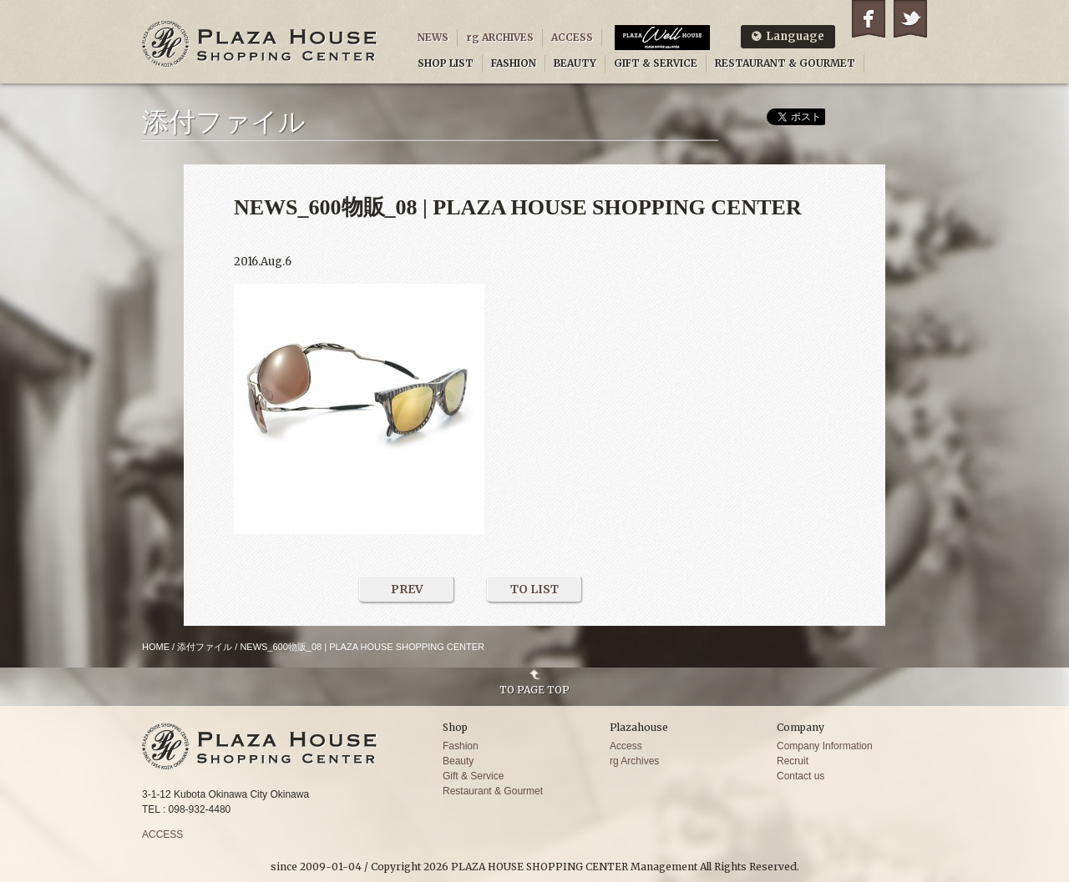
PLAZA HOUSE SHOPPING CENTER (259, 44)
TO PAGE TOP (534, 689)
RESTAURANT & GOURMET (785, 63)
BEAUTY (575, 63)
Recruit (792, 761)
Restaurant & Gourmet (493, 791)
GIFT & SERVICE (655, 63)
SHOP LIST (446, 63)
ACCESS (572, 37)
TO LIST (534, 589)
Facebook (868, 19)
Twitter (910, 19)
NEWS (433, 37)
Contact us (800, 776)
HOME (156, 647)
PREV (407, 589)
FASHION (513, 63)
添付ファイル (204, 647)
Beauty (458, 761)
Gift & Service (473, 776)
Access (626, 746)
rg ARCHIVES (500, 37)
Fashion (461, 746)
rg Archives (634, 761)
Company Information (825, 746)
